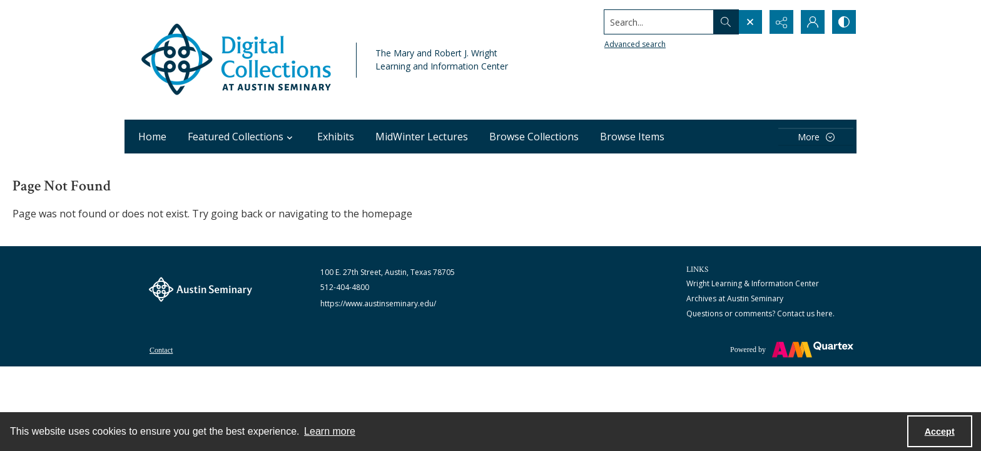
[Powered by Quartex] (791, 349)
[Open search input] (750, 22)
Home (152, 136)
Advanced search (635, 44)
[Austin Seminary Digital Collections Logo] (237, 60)
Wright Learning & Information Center (752, 283)
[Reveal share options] (781, 22)
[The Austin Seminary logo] (201, 289)
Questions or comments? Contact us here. (760, 313)
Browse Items (632, 136)
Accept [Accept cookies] (940, 432)
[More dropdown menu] (815, 137)
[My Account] (813, 22)
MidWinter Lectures (421, 136)
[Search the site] (659, 22)
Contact (161, 350)
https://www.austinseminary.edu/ (378, 303)
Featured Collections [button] (242, 136)
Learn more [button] (329, 431)
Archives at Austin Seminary (734, 298)
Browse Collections (534, 136)
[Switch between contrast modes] (844, 22)
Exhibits (335, 136)
